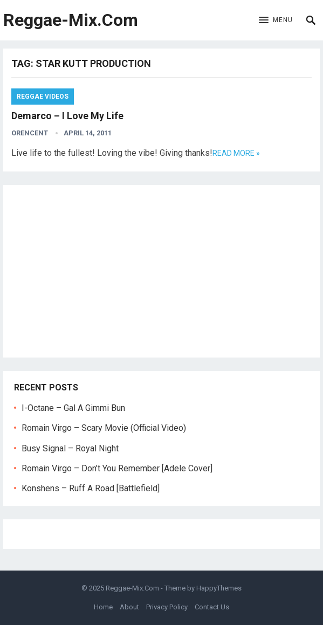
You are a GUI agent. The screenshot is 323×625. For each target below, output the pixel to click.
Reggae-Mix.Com (70, 20)
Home (103, 607)
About (129, 607)
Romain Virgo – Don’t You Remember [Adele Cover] (117, 468)
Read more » (236, 153)
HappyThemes (219, 588)
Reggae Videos (42, 96)
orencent (29, 133)
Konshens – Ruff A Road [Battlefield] (91, 488)
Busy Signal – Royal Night (70, 448)
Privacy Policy (167, 607)
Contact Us (212, 607)
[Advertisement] (161, 271)
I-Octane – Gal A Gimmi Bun (73, 408)
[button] (276, 20)
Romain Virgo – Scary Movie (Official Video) (104, 428)
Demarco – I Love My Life (67, 115)
